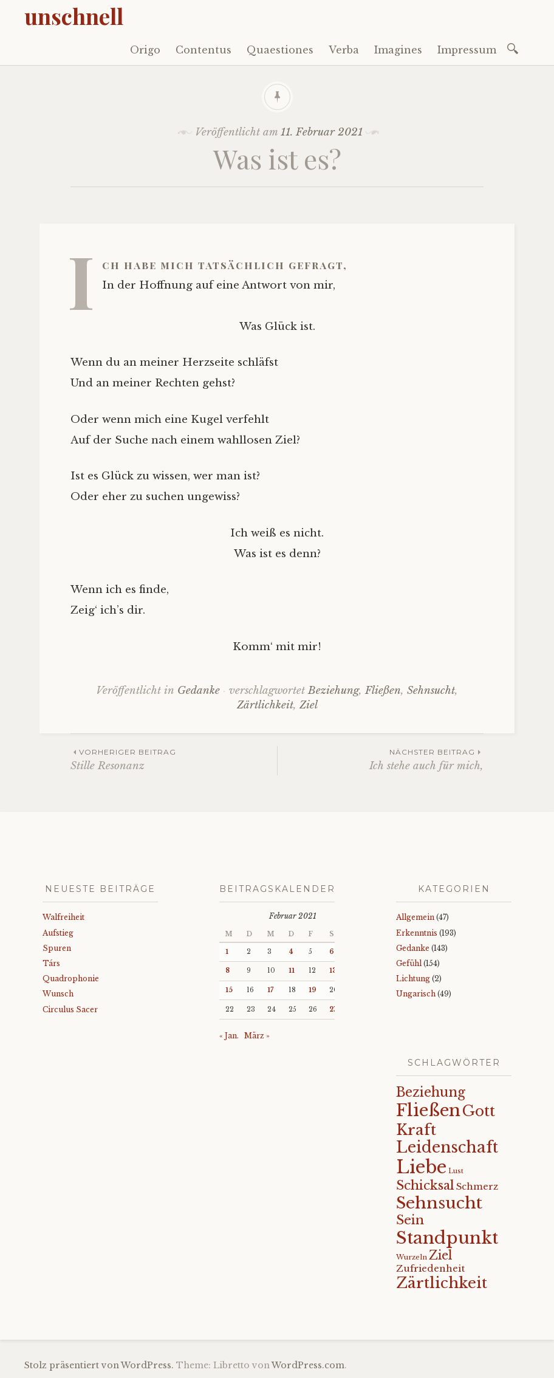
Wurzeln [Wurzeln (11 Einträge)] (411, 1257)
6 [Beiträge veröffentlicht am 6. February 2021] (331, 952)
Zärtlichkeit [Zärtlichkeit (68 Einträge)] (441, 1282)
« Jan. (229, 1035)
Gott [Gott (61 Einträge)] (478, 1111)
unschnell (73, 15)
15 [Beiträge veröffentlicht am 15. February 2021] (229, 990)
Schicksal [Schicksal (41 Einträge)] (425, 1185)
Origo (145, 50)
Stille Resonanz (173, 759)
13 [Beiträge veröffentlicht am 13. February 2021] (333, 971)
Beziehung (333, 690)
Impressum (466, 50)
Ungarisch (416, 993)
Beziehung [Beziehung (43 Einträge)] (430, 1092)
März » (257, 1035)
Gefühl (409, 963)
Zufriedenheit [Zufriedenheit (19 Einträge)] (430, 1268)
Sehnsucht (431, 690)
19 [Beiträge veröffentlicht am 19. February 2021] (312, 990)
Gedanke (198, 690)
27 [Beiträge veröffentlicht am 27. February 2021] (333, 1009)
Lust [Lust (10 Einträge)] (455, 1171)
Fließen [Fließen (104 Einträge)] (428, 1110)
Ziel (308, 705)
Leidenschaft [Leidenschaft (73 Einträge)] (447, 1147)
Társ (51, 963)
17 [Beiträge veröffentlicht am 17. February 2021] (270, 990)
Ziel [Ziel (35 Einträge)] (441, 1255)
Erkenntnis (416, 933)
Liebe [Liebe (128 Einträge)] (421, 1167)
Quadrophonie (71, 978)
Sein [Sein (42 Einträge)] (410, 1220)
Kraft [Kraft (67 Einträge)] (416, 1129)
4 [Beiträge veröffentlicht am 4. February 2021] (291, 952)
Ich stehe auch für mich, (381, 759)
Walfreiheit (63, 917)
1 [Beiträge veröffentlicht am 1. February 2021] (226, 952)
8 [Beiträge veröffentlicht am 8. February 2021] (227, 971)
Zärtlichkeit (265, 705)
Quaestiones (280, 50)
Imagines (398, 50)
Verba (344, 50)
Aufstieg (58, 933)
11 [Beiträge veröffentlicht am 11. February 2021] (292, 971)
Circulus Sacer (70, 1009)
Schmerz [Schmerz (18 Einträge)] (477, 1186)
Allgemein (415, 917)
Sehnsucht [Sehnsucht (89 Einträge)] (439, 1203)
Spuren (57, 948)
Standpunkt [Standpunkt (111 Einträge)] (447, 1238)
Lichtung (413, 978)
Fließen (383, 690)
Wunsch (58, 993)
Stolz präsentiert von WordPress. (99, 1365)
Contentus (203, 50)
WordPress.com (308, 1365)
